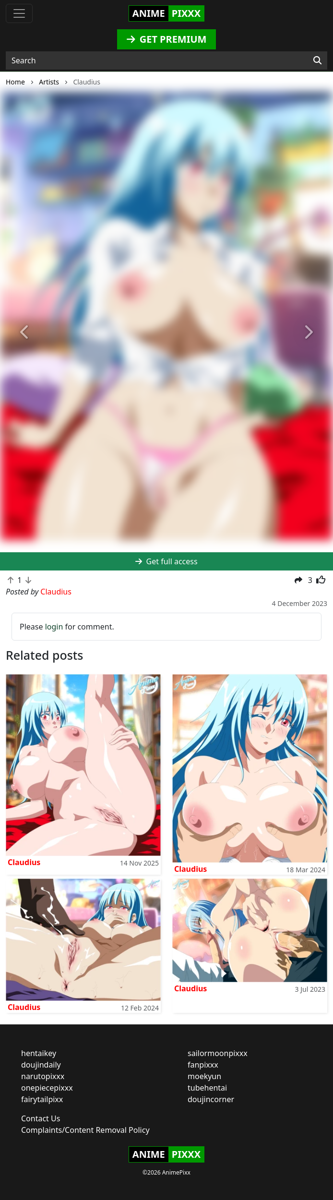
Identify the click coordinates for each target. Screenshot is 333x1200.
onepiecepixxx (47, 1087)
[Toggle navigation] (19, 13)
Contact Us (40, 1118)
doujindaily (41, 1064)
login (54, 626)
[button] (25, 333)
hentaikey (38, 1053)
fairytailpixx (42, 1099)
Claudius (24, 862)
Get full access (166, 561)
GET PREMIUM (167, 39)
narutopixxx (42, 1076)
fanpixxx (203, 1064)
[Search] (317, 60)
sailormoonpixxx (218, 1053)
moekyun (204, 1076)
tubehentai (207, 1087)
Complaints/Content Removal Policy (85, 1130)
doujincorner (211, 1099)
